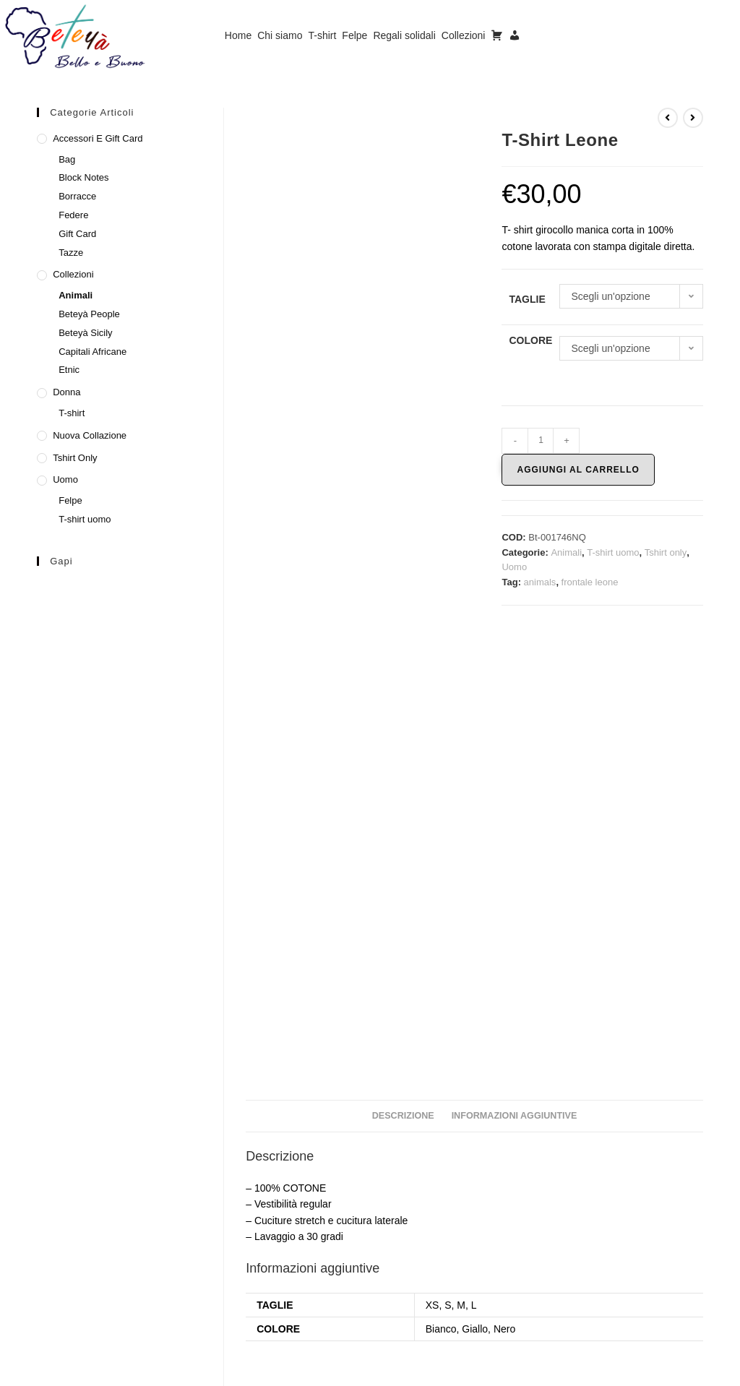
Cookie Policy (672, 1368)
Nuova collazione (89, 435)
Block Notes (83, 177)
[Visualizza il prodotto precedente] (668, 118)
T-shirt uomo (613, 552)
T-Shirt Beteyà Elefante (632, 1220)
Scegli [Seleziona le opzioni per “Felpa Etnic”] (317, 1281)
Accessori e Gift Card (97, 138)
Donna (66, 392)
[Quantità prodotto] (541, 441)
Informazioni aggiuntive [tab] (514, 669)
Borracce (77, 196)
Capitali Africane (92, 351)
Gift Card (77, 233)
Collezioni (464, 35)
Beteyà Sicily (85, 332)
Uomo (514, 566)
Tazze (71, 252)
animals (540, 582)
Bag (67, 159)
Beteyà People (89, 314)
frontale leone (590, 582)
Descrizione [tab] (403, 669)
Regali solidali (404, 35)
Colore (530, 340)
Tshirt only (666, 552)
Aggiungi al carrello (578, 470)
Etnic (69, 369)
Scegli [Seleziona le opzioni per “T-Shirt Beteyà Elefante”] (631, 1281)
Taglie (527, 299)
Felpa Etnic (318, 1220)
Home (238, 35)
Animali (566, 552)
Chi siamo (279, 35)
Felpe (354, 35)
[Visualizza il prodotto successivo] (693, 118)
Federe (73, 215)
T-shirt (322, 35)
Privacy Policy (600, 1368)
